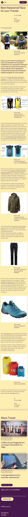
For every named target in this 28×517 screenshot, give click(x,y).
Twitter (17, 21)
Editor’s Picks (6, 439)
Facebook (17, 20)
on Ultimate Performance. (8, 350)
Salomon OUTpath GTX (7, 282)
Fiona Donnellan (7, 28)
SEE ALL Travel (6, 485)
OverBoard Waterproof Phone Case (15, 137)
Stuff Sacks (7, 333)
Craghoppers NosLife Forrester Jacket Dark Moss (13, 171)
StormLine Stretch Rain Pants (13, 227)
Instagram (5, 513)
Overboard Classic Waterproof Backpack (12, 78)
